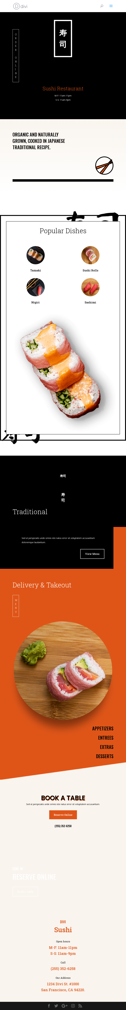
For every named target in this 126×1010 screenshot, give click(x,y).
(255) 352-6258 (63, 826)
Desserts (104, 756)
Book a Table (25, 891)
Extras (106, 746)
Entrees (105, 737)
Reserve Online (63, 814)
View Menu (92, 553)
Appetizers (102, 728)
